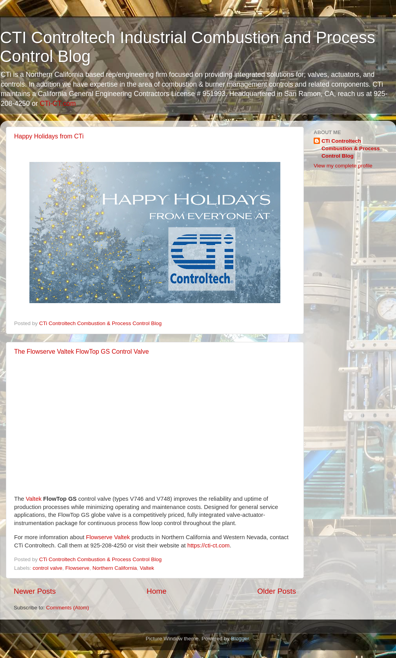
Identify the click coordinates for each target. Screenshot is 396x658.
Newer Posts (35, 591)
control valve (47, 568)
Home (156, 591)
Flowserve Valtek (108, 537)
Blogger (240, 639)
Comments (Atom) (67, 608)
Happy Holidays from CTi (49, 136)
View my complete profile (343, 166)
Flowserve (77, 568)
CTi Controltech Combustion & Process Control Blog (351, 148)
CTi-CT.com (58, 103)
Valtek (34, 499)
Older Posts (276, 591)
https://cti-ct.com (208, 545)
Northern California (115, 568)
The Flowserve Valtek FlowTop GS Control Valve (81, 351)
